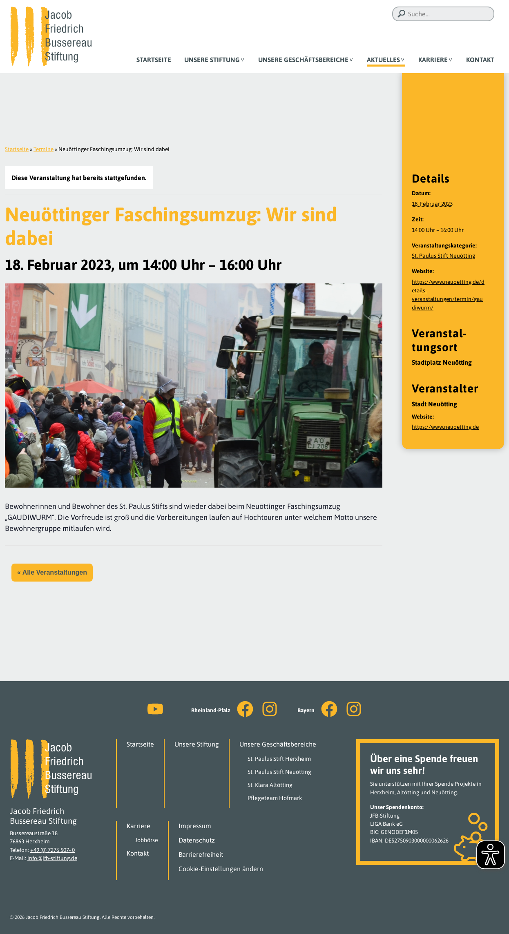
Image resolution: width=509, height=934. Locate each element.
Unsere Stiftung (212, 59)
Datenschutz (197, 840)
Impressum (195, 826)
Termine (43, 149)
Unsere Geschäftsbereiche (303, 59)
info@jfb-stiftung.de (52, 858)
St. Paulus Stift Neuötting (444, 255)
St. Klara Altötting (270, 785)
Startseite (153, 59)
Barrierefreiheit (201, 854)
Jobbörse (146, 840)
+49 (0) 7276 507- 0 (52, 850)
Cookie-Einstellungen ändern (221, 868)
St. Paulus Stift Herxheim (279, 759)
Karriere (433, 59)
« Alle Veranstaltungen (52, 572)
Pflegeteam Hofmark (275, 798)
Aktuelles (383, 59)
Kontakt (480, 59)
